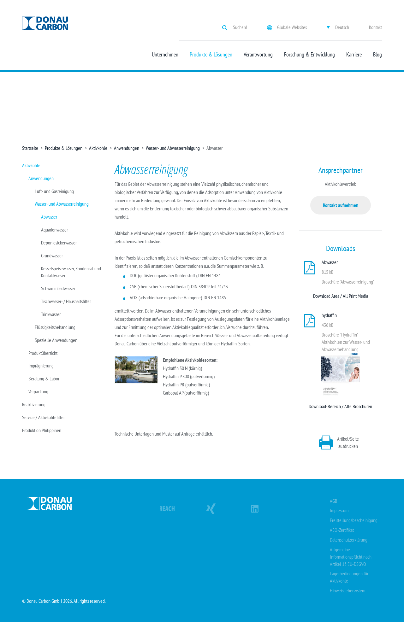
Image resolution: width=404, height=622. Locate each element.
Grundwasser (52, 255)
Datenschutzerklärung (348, 540)
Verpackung (38, 391)
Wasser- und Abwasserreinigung (173, 148)
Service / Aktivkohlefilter (43, 417)
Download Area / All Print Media (340, 296)
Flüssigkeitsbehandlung (55, 327)
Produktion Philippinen (41, 430)
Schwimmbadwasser (58, 288)
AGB (333, 501)
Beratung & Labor (43, 378)
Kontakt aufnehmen (340, 205)
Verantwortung (258, 54)
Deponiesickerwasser (59, 242)
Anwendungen (126, 148)
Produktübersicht (42, 353)
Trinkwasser (51, 314)
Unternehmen (165, 54)
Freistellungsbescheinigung (353, 520)
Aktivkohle (98, 148)
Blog (377, 54)
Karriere (354, 54)
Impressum (339, 510)
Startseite (30, 148)
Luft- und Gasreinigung (54, 191)
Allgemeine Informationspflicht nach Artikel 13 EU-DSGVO (350, 556)
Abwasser (49, 217)
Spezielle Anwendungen (56, 340)
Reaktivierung (33, 404)
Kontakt (375, 27)
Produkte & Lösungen (211, 54)
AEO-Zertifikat (342, 530)
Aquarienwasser (54, 229)
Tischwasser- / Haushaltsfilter (66, 301)
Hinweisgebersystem (347, 590)
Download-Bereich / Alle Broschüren (340, 406)
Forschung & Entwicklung (309, 54)
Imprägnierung (41, 365)
